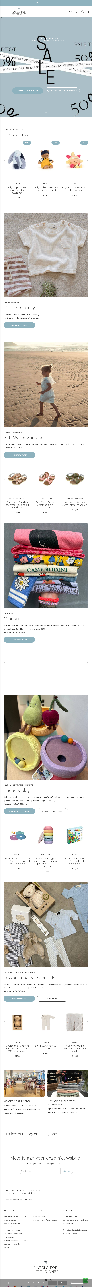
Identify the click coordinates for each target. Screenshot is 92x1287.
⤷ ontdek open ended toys (52, 811)
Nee (62, 1283)
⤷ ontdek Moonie (19, 987)
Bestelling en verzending (12, 1202)
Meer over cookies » (77, 1283)
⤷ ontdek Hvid (52, 987)
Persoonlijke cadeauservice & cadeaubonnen (14, 1213)
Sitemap (6, 1226)
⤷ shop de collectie (19, 325)
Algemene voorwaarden (12, 1222)
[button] (5, 11)
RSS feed (54, 1278)
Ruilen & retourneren (11, 1205)
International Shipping (12, 1208)
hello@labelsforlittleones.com (76, 1208)
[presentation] (4, 159)
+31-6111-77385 (71, 1195)
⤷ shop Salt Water (19, 455)
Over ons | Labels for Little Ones (15, 1195)
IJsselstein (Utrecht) (40, 1195)
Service (71, 11)
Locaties (37, 1188)
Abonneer (66, 1149)
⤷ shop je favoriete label (28, 91)
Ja (52, 1283)
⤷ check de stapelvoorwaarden (62, 91)
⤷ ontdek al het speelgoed (19, 811)
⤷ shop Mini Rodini (19, 639)
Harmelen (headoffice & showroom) (46, 1198)
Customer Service (10, 1198)
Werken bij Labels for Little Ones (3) (16, 1219)
